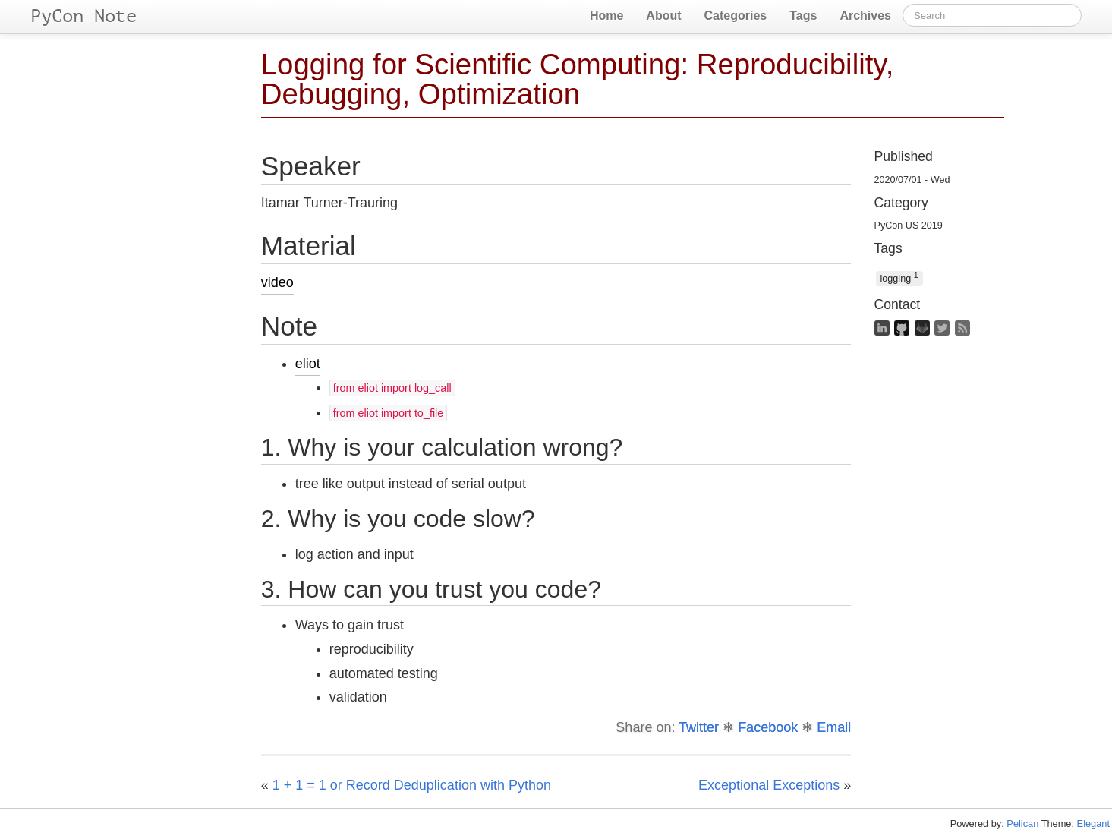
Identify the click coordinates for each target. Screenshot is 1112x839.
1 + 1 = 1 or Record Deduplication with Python (411, 785)
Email (834, 727)
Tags (803, 15)
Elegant (1093, 823)
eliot (307, 363)
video (277, 282)
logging (899, 277)
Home (606, 15)
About (663, 15)
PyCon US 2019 (908, 225)
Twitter (699, 727)
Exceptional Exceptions (769, 785)
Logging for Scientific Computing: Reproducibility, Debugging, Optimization (577, 79)
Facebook (768, 727)
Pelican (1022, 823)
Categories (735, 15)
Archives (865, 15)
